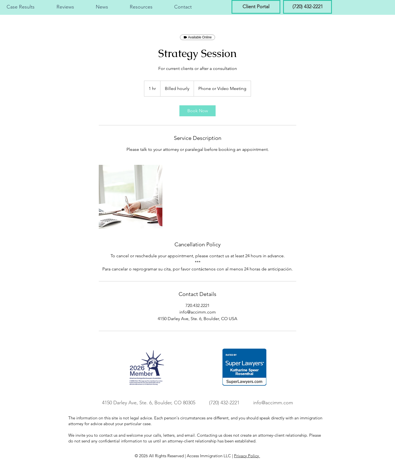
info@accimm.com (273, 403)
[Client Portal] (256, 7)
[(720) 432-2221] (307, 7)
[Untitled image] (130, 196)
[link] (197, 110)
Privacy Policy (247, 455)
